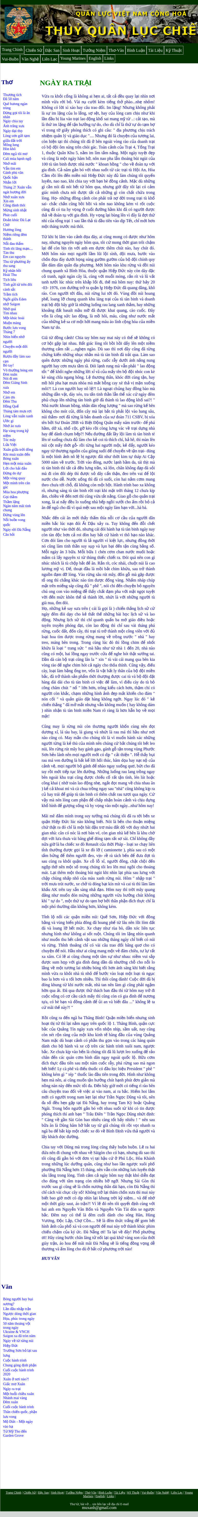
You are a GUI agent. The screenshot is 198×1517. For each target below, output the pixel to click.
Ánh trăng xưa (13, 126)
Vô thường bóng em (18, 370)
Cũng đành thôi (14, 205)
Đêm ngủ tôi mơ (15, 154)
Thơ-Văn (116, 50)
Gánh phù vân (13, 173)
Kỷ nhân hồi (12, 271)
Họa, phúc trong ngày (18, 1319)
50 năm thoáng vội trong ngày (16, 1326)
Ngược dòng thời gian (19, 1314)
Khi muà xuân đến (16, 454)
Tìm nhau (10, 313)
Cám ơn (9, 397)
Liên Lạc (49, 59)
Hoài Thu (10, 275)
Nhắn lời (9, 182)
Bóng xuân (11, 459)
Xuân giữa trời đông (18, 450)
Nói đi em (10, 378)
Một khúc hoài (13, 318)
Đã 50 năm (11, 99)
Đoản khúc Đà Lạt (17, 220)
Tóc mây (9, 440)
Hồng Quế (11, 406)
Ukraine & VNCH (16, 1332)
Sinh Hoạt (70, 50)
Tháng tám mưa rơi (17, 411)
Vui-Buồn (10, 59)
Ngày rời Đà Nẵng (17, 530)
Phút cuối (10, 215)
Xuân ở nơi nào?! (16, 1379)
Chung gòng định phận (20, 1365)
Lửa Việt (9, 445)
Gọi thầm (10, 497)
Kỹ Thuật (174, 50)
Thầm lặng (11, 502)
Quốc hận (10, 177)
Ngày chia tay (13, 121)
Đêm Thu (10, 401)
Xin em (8, 201)
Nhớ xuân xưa (13, 197)
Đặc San (52, 50)
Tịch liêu (9, 280)
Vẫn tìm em (12, 168)
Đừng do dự (12, 473)
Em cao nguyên (14, 257)
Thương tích (12, 95)
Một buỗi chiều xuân (18, 1394)
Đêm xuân (10, 1402)
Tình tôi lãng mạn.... (18, 248)
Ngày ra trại (12, 1389)
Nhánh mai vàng (15, 1398)
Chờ (6, 225)
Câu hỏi (9, 534)
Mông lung (11, 145)
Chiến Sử (34, 50)
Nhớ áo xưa (12, 426)
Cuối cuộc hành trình (18, 1407)
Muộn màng (12, 323)
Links (109, 58)
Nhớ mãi (9, 164)
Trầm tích (10, 294)
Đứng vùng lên (14, 515)
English (95, 58)
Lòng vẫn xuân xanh (18, 416)
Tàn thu (8, 253)
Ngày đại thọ (12, 131)
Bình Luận (136, 50)
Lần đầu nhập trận (17, 1309)
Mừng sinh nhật (15, 210)
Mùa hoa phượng (16, 492)
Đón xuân (10, 374)
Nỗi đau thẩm (13, 244)
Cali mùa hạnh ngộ (17, 159)
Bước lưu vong (14, 328)
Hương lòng (12, 230)
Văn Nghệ (30, 59)
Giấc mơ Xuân (14, 1384)
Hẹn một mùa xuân (17, 463)
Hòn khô (9, 149)
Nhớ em (9, 392)
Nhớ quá (9, 309)
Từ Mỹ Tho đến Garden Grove (15, 1433)
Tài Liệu (155, 50)
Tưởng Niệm (94, 50)
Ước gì (8, 421)
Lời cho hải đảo (15, 468)
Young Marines (72, 58)
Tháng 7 (9, 332)
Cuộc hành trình (14, 1360)
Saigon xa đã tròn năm (19, 1336)
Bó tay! (8, 365)
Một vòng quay (14, 478)
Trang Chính (12, 49)
